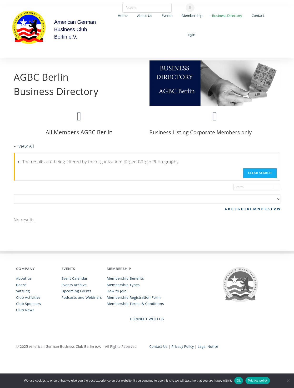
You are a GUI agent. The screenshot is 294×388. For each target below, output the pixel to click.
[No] (288, 380)
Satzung (22, 291)
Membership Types (122, 285)
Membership (192, 15)
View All (26, 146)
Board (21, 285)
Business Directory (227, 15)
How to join (116, 291)
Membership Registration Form (132, 297)
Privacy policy (258, 380)
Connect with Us (147, 317)
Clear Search (260, 173)
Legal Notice (208, 345)
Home (123, 15)
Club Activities (28, 297)
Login (190, 34)
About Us (144, 15)
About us (23, 279)
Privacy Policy (182, 345)
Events (167, 15)
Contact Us (158, 345)
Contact (258, 15)
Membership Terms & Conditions (134, 303)
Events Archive (73, 285)
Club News (25, 309)
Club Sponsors (28, 303)
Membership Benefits (124, 279)
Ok (239, 380)
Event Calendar (74, 279)
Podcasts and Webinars (80, 297)
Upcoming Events (75, 291)
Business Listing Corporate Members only (204, 132)
